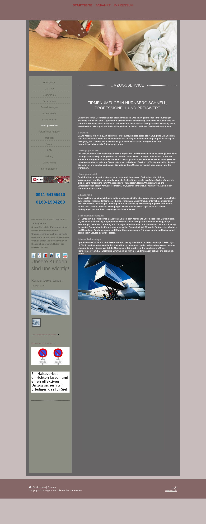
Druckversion (37, 487)
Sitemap (51, 487)
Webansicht (171, 490)
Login (174, 487)
